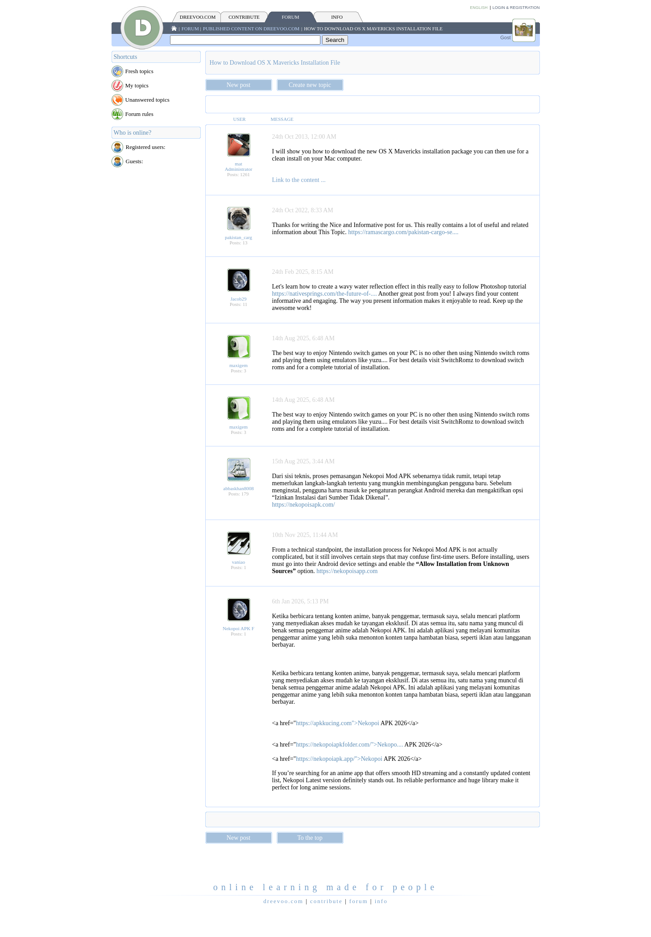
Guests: (134, 161)
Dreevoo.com (198, 17)
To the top (310, 837)
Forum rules (139, 114)
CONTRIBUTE (244, 17)
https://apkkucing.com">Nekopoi (337, 723)
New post (238, 85)
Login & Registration (516, 7)
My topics (137, 85)
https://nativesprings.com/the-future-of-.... (324, 293)
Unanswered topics (147, 99)
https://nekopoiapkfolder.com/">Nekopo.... (349, 744)
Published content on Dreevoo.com (251, 28)
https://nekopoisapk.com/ (303, 504)
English (479, 7)
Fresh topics (139, 71)
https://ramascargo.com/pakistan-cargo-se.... (403, 232)
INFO (337, 17)
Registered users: (146, 147)
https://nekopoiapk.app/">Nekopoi (339, 758)
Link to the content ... (299, 180)
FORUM (290, 17)
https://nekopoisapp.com (346, 571)
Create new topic (310, 85)
